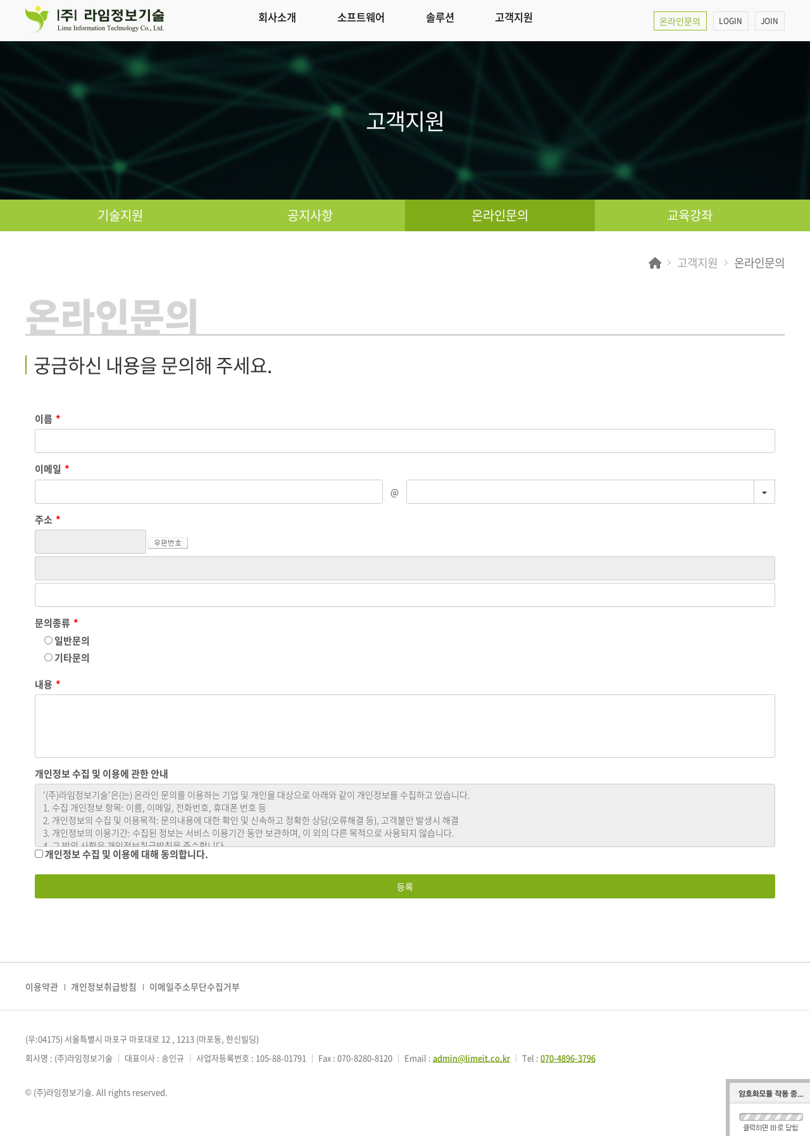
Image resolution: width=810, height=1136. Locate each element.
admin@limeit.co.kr (472, 1058)
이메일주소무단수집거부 (194, 986)
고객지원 (561, 20)
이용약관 (41, 986)
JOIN (769, 21)
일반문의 (67, 641)
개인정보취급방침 (104, 986)
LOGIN (728, 21)
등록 (405, 886)
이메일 (52, 469)
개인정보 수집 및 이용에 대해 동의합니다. (121, 854)
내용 (48, 684)
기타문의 (67, 658)
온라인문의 (675, 21)
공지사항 (310, 215)
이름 (48, 419)
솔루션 (474, 20)
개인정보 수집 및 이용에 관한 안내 (101, 774)
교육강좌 (690, 215)
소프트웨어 (382, 20)
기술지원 (120, 215)
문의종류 (56, 623)
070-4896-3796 (568, 1058)
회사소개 (284, 20)
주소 (48, 520)
